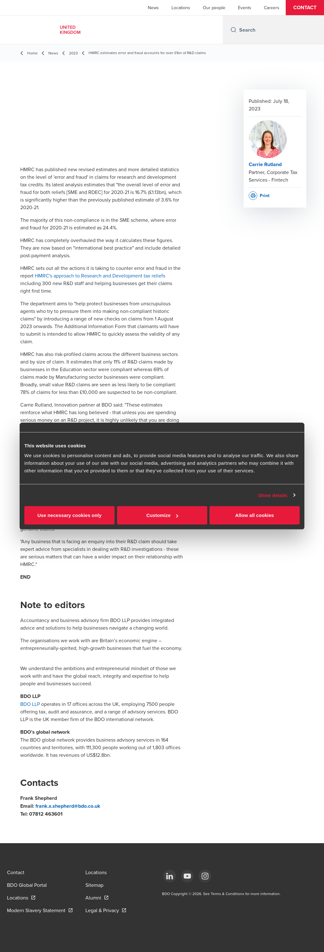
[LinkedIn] (169, 876)
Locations (180, 7)
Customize (162, 515)
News (153, 7)
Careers (271, 7)
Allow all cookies (254, 515)
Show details (273, 495)
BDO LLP (30, 703)
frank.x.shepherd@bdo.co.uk (67, 806)
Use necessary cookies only (69, 515)
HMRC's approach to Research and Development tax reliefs (100, 275)
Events (244, 7)
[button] (305, 7)
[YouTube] (187, 876)
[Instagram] (205, 876)
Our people (214, 7)
